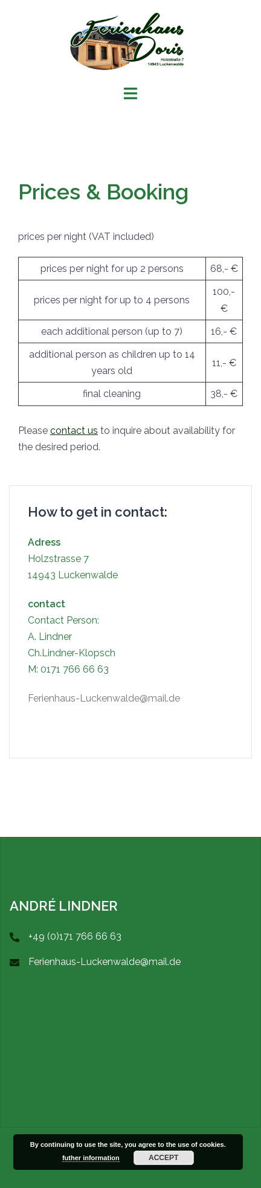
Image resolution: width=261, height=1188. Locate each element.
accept (163, 1158)
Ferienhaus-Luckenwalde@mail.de (104, 698)
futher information (91, 1157)
